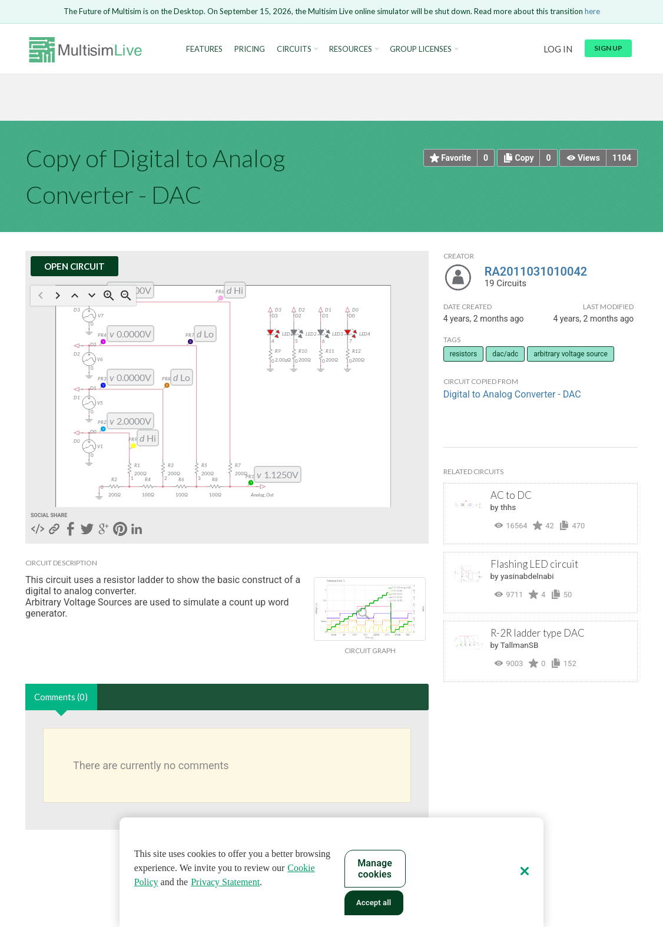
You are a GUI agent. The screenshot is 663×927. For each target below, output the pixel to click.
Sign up (608, 48)
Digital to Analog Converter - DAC (512, 394)
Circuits (294, 49)
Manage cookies (374, 869)
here (592, 11)
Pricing (249, 49)
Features (204, 49)
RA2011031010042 (536, 271)
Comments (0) (61, 696)
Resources (350, 49)
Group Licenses (421, 49)
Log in (557, 49)
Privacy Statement (225, 882)
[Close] (525, 871)
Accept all (373, 902)
